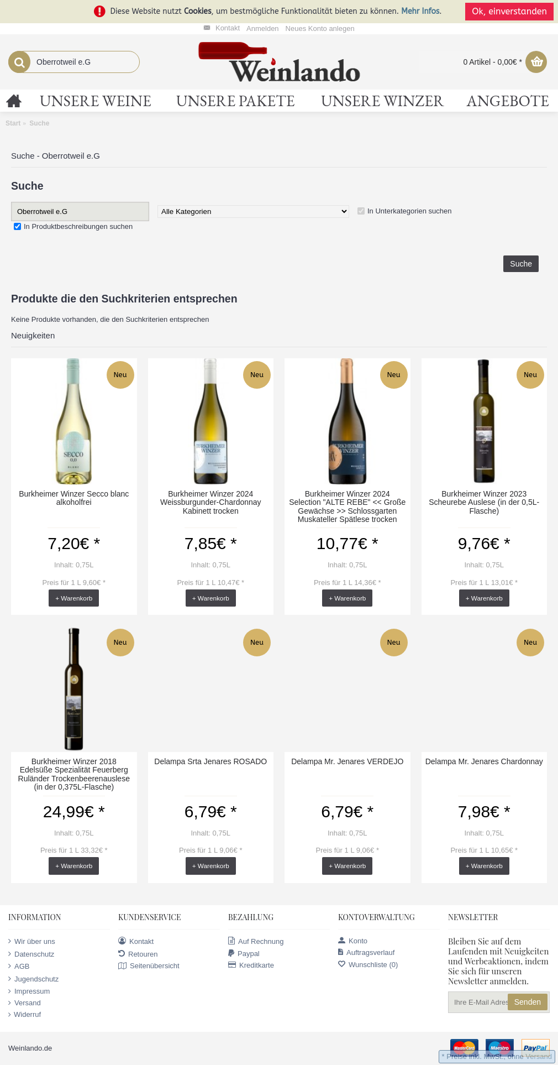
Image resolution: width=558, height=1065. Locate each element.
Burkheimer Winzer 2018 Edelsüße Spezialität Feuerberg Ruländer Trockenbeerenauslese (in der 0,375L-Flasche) (74, 774)
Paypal (244, 953)
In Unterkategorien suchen (409, 211)
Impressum (29, 991)
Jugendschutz (33, 978)
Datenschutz (31, 953)
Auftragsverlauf (366, 952)
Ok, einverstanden (509, 11)
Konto (352, 941)
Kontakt (136, 941)
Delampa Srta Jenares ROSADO (210, 761)
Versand (24, 1003)
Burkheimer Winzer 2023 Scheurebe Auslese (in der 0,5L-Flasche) (484, 502)
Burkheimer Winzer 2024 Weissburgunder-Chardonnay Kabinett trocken (210, 502)
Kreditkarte (251, 965)
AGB (18, 966)
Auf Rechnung (255, 941)
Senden (527, 1002)
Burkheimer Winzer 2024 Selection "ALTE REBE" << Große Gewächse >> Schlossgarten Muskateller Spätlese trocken (347, 506)
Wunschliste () (368, 964)
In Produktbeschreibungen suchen (78, 226)
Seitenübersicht (149, 966)
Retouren (137, 953)
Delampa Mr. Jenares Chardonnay (484, 761)
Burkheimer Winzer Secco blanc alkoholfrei (74, 498)
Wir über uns (31, 941)
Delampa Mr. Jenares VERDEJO (347, 761)
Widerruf (24, 1014)
